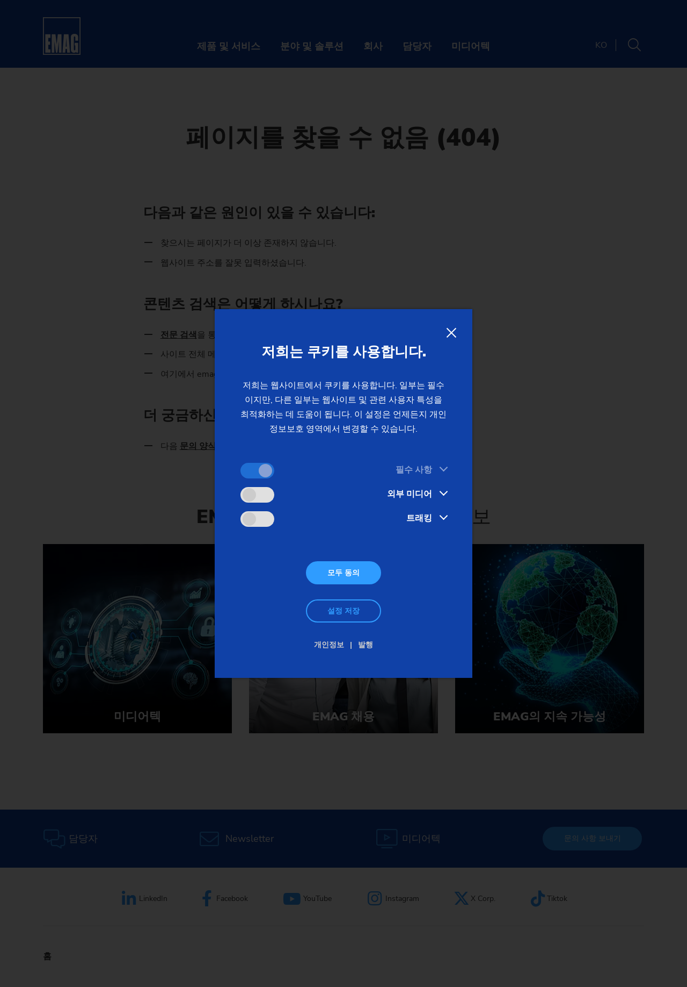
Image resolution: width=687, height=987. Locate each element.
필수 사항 (414, 470)
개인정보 (329, 645)
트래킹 (419, 518)
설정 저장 (343, 611)
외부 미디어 (409, 494)
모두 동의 (343, 573)
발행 (365, 645)
